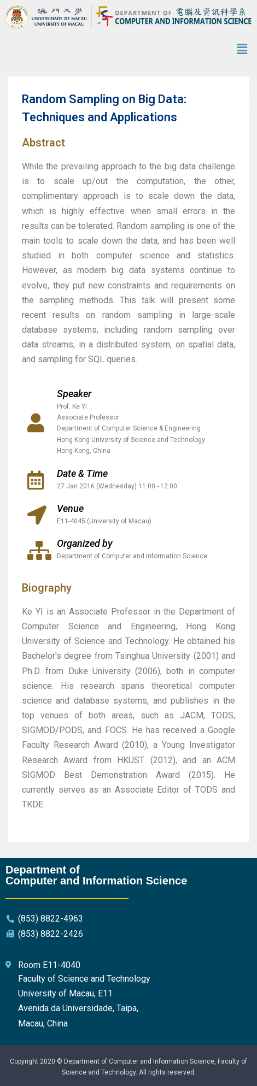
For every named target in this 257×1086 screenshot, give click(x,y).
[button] (242, 49)
